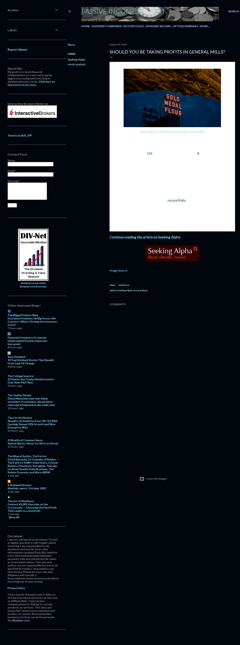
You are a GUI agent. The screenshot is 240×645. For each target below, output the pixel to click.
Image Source (118, 270)
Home (85, 26)
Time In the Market (20, 417)
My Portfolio (133, 26)
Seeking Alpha (76, 59)
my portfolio (177, 200)
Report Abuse (17, 49)
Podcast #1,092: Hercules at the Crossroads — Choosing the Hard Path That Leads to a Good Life (32, 507)
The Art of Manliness (21, 501)
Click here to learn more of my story (31, 83)
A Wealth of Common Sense (25, 440)
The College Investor (21, 376)
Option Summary (185, 26)
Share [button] (71, 44)
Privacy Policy (16, 588)
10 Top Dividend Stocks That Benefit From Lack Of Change (31, 361)
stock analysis (77, 64)
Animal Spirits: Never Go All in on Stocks (33, 443)
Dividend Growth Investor (33, 286)
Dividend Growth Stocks (33, 283)
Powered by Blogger (153, 479)
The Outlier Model (19, 395)
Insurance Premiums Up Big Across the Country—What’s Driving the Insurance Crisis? (32, 321)
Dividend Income (158, 26)
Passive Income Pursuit (123, 11)
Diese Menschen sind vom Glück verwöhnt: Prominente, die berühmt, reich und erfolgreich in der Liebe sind (31, 402)
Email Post (123, 285)
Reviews (18, 620)
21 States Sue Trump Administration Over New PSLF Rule (31, 381)
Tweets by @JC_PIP (20, 135)
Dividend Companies (107, 26)
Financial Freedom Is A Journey (27, 337)
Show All (14, 517)
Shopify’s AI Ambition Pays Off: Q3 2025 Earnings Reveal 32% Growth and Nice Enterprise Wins (32, 424)
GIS (149, 153)
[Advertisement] (172, 431)
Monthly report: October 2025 (27, 488)
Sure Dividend (16, 356)
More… (205, 26)
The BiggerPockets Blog (23, 315)
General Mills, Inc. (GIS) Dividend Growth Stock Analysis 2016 (172, 131)
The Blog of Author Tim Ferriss (27, 456)
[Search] (233, 11)
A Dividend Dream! (20, 485)
